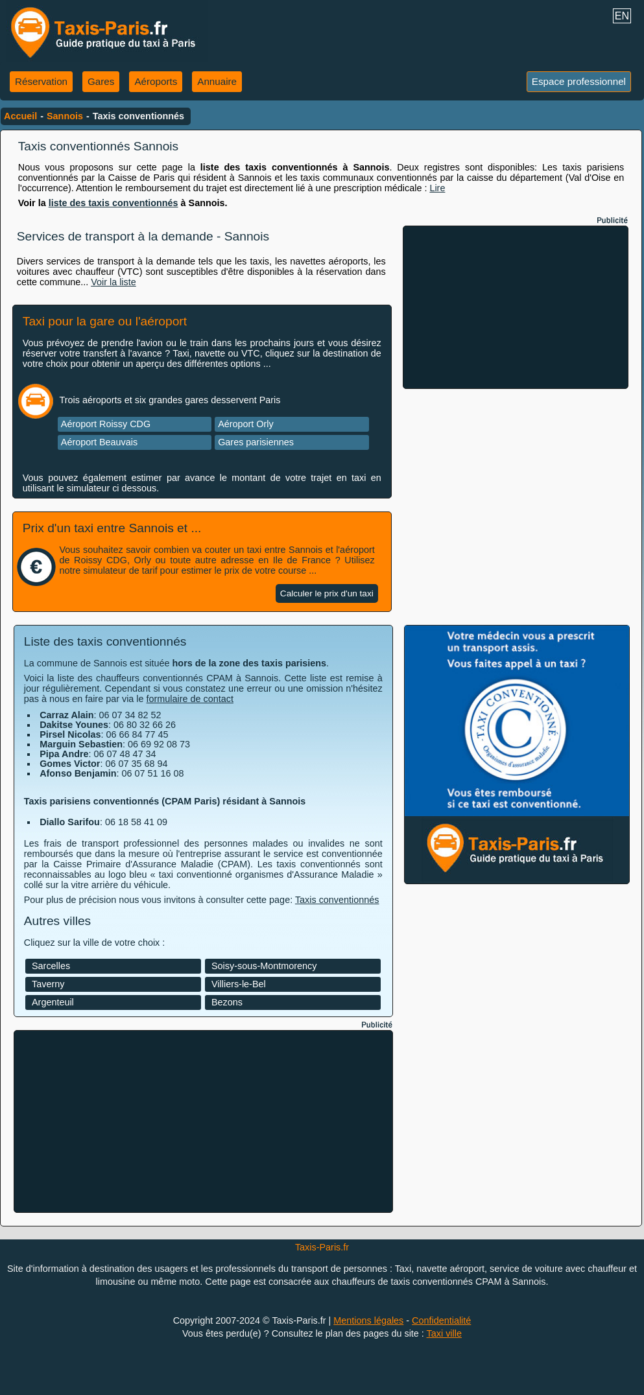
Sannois (65, 116)
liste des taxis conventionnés (113, 203)
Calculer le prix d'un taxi (327, 593)
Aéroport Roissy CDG (105, 424)
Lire (437, 188)
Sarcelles (51, 966)
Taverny (48, 984)
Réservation (41, 81)
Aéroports (155, 81)
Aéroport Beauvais (99, 442)
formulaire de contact (190, 699)
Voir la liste (113, 282)
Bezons (227, 1002)
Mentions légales (368, 1320)
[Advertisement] (515, 307)
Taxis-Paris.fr (322, 1247)
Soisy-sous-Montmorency (263, 966)
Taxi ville (444, 1333)
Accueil (20, 116)
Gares (101, 81)
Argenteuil (53, 1002)
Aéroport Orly (246, 424)
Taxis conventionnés (337, 900)
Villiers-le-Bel (238, 984)
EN (622, 15)
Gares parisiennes (256, 442)
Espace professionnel (579, 81)
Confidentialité (441, 1320)
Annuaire (217, 81)
